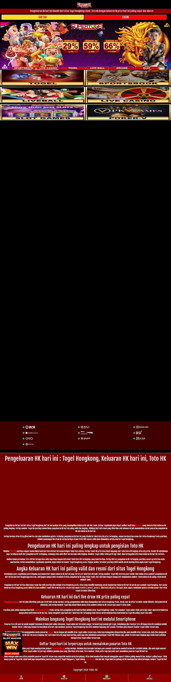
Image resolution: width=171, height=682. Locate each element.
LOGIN (125, 17)
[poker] (42, 112)
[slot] (128, 77)
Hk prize (139, 525)
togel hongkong (58, 648)
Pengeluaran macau (11, 602)
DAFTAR (43, 17)
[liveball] (128, 112)
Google (50, 632)
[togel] (42, 77)
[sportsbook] (42, 95)
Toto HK (13, 551)
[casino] (128, 95)
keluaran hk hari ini (41, 610)
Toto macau (90, 659)
